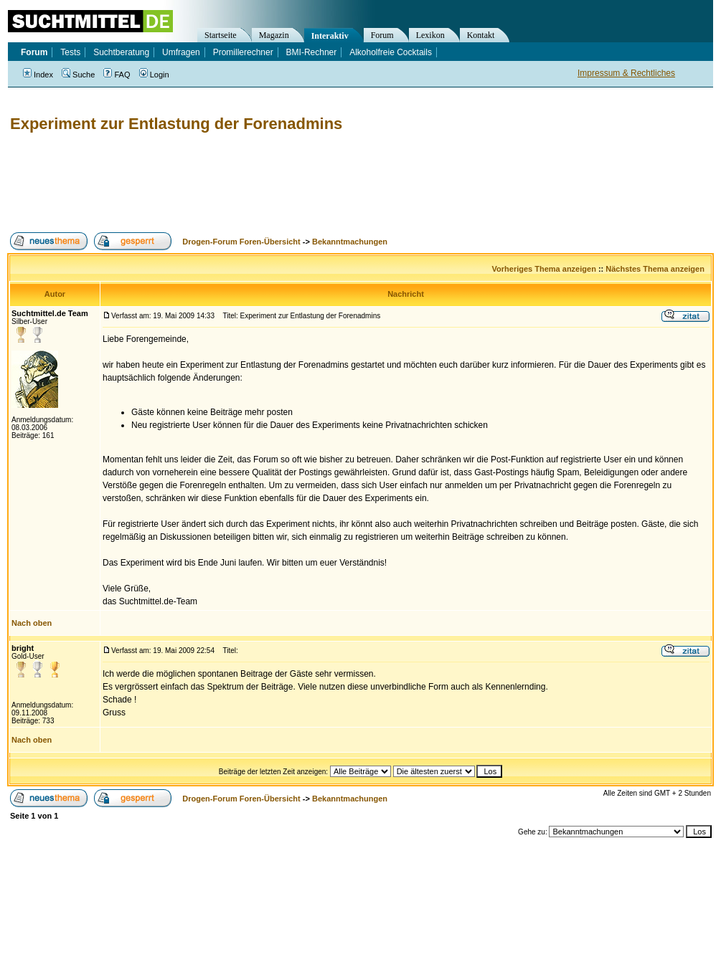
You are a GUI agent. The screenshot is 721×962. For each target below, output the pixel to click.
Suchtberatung (121, 52)
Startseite (220, 35)
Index (38, 74)
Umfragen (181, 52)
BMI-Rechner (311, 52)
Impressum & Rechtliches (626, 73)
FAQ (116, 74)
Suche (78, 74)
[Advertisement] (268, 183)
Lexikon (430, 35)
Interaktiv (330, 36)
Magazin (274, 35)
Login (154, 74)
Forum (382, 35)
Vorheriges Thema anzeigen (544, 269)
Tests (70, 52)
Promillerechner (243, 52)
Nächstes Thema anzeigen (654, 269)
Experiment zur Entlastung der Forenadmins (176, 124)
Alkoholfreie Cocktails (390, 52)
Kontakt (481, 35)
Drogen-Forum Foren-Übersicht (241, 241)
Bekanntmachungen (349, 241)
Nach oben (31, 623)
